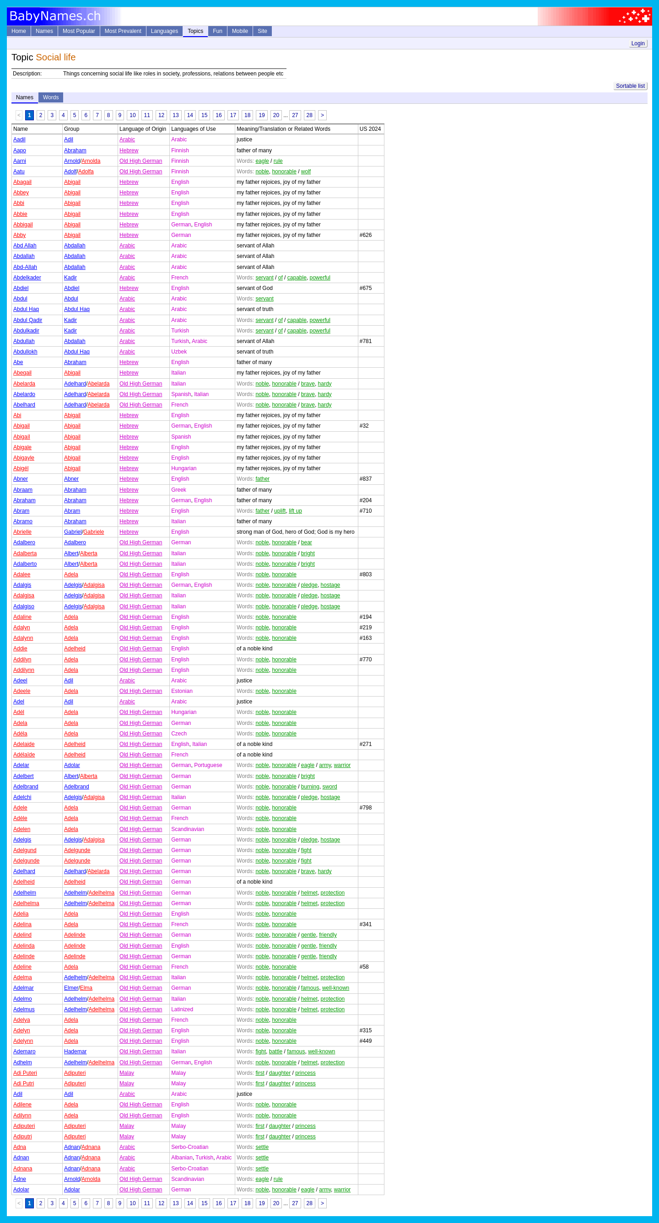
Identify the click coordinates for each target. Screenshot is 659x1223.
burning (310, 786)
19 (262, 115)
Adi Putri (23, 1083)
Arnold (72, 161)
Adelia (20, 914)
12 (161, 115)
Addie (20, 648)
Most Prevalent (123, 31)
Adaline (22, 617)
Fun (217, 31)
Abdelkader (27, 277)
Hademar (75, 1051)
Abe (18, 362)
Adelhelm (24, 893)
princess (305, 1073)
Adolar (72, 765)
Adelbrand (25, 786)
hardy (325, 384)
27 (295, 115)
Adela (71, 574)
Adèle (20, 818)
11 (147, 115)
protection (333, 893)
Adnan (72, 1147)
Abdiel (20, 288)
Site (262, 31)
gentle (308, 935)
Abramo (22, 521)
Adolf (70, 171)
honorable (284, 171)
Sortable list (630, 86)
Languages (164, 31)
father (262, 479)
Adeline (22, 967)
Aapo (19, 150)
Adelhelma (101, 893)
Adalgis (22, 585)
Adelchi (22, 797)
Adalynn (23, 638)
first (259, 1073)
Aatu (19, 171)
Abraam (22, 490)
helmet (309, 893)
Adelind (22, 935)
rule (278, 161)
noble (262, 171)
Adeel (20, 680)
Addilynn (23, 670)
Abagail (22, 182)
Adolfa (86, 171)
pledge (309, 585)
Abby (19, 235)
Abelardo (24, 394)
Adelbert (23, 776)
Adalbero (24, 542)
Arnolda (90, 161)
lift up (295, 511)
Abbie (20, 214)
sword (330, 786)
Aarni (19, 161)
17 (233, 115)
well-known (335, 988)
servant (264, 277)
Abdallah (75, 245)
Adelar (21, 765)
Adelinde (75, 935)
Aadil (19, 139)
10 (132, 115)
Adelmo (22, 999)
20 (276, 115)
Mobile (240, 31)
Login (638, 43)
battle (275, 1051)
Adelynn (23, 1041)
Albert (71, 553)
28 (310, 115)
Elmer (71, 988)
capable (297, 277)
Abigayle (23, 458)
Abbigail (23, 224)
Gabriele (93, 532)
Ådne (19, 1179)
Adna (19, 1147)
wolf (306, 171)
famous (310, 988)
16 (218, 115)
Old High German (140, 161)
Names (44, 31)
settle (262, 1147)
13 (175, 115)
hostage (330, 585)
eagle (262, 161)
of (280, 277)
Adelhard (75, 384)
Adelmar (23, 988)
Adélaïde (24, 754)
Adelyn (21, 1030)
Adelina (22, 924)
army (325, 765)
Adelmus (24, 1009)
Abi (17, 415)
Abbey (21, 192)
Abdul (20, 298)
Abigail (72, 182)
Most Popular (79, 31)
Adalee (21, 574)
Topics (195, 31)
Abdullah (24, 341)
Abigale (22, 447)
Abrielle (22, 532)
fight (306, 850)
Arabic (127, 139)
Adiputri (22, 1136)
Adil (68, 139)
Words (51, 97)
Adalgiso (23, 606)
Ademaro (24, 1051)
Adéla (20, 733)
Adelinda (24, 946)
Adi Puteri (25, 1073)
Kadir (70, 277)
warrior (342, 765)
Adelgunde (77, 850)
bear (306, 542)
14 (190, 115)
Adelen (21, 829)
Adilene (22, 1104)
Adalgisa (94, 585)
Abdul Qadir (27, 320)
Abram (21, 511)
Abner (20, 479)
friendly (328, 935)
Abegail (22, 373)
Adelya (21, 1020)
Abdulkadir (26, 330)
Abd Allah (25, 245)
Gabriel (73, 532)
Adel (18, 701)
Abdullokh (25, 352)
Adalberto (25, 564)
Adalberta (25, 553)
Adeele (21, 691)
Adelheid (75, 648)
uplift (280, 511)
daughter (280, 1073)
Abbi (18, 203)
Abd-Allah (25, 267)
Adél (18, 712)
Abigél (20, 468)
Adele (20, 808)
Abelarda (24, 384)
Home (18, 31)
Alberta (88, 553)
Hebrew (128, 150)
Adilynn (22, 1115)
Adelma (22, 977)
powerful (320, 277)
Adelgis (73, 585)
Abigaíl (21, 437)
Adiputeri (75, 1073)
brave (308, 384)
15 (204, 115)
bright (308, 553)
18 (247, 115)
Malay (126, 1073)
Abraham (75, 150)
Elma (86, 988)
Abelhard (24, 405)
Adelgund (25, 850)
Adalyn (21, 627)
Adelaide (24, 744)
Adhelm (22, 1062)
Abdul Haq (26, 309)
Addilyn (22, 659)
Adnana (90, 1147)
